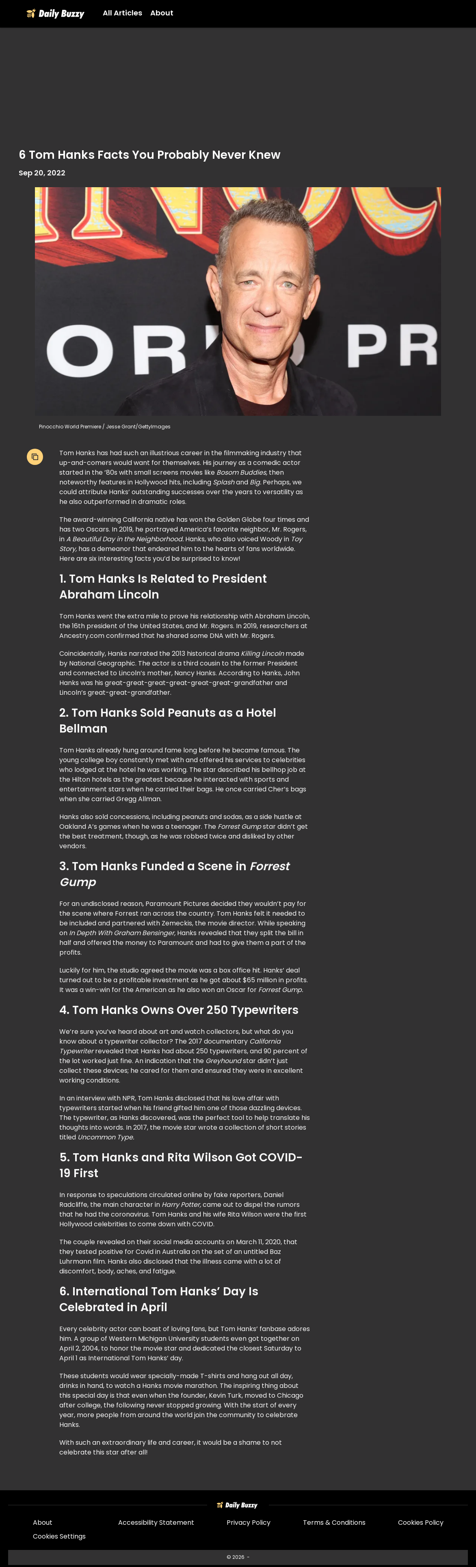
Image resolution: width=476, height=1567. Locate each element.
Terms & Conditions (334, 1523)
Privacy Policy (248, 1523)
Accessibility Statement (156, 1523)
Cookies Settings (59, 1537)
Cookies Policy (421, 1523)
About (42, 1523)
